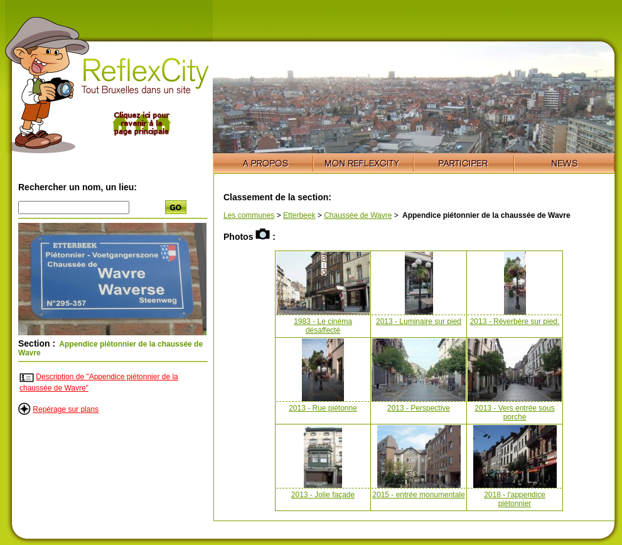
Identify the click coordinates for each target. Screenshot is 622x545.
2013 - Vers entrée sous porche (514, 412)
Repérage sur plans (66, 409)
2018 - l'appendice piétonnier (514, 499)
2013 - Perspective (418, 408)
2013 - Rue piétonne (323, 408)
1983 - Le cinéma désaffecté (323, 326)
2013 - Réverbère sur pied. (515, 321)
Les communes (248, 215)
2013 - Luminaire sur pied (418, 321)
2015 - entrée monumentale (418, 494)
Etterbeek (299, 215)
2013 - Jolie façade (323, 494)
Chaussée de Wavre (358, 215)
